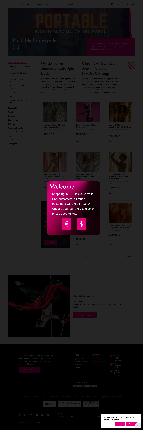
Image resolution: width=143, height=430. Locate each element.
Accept (120, 424)
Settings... (132, 424)
